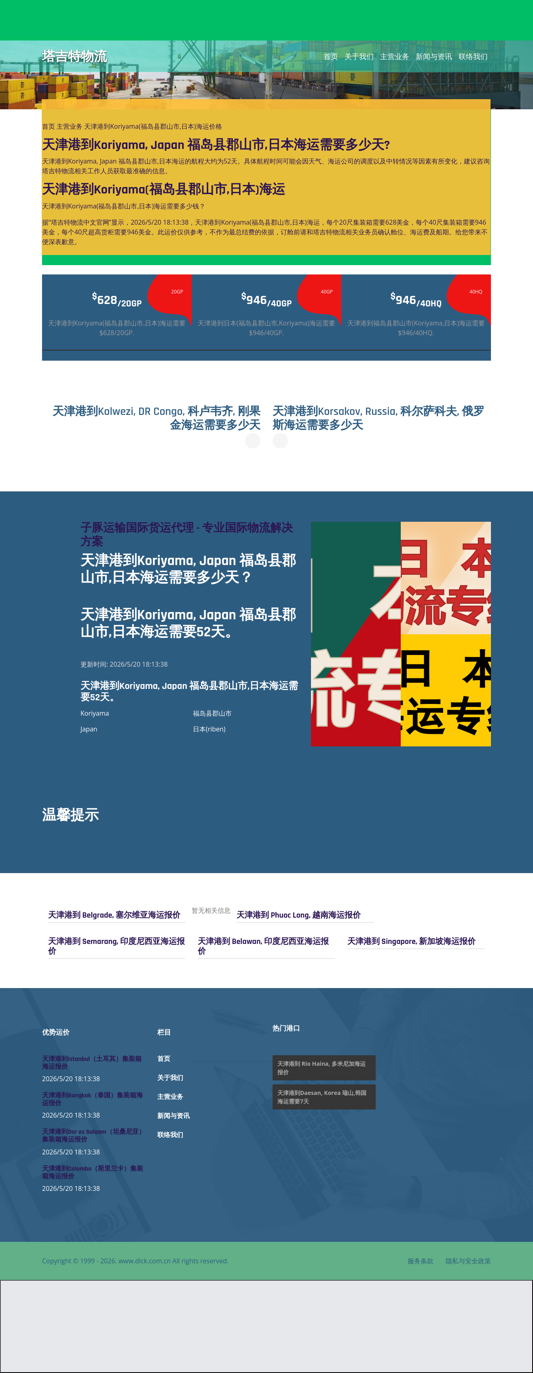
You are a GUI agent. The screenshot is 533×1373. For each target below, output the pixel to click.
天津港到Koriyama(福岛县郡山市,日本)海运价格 (153, 126)
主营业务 (394, 56)
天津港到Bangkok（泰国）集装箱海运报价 (92, 1099)
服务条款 (421, 1260)
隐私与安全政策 (468, 1260)
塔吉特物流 (74, 56)
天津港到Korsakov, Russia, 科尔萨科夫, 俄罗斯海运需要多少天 (378, 418)
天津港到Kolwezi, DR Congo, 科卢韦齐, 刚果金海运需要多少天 (156, 418)
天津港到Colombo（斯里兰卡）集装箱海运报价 (92, 1173)
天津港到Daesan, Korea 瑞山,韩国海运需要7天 (321, 1097)
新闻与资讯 (434, 56)
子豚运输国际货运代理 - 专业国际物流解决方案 (186, 535)
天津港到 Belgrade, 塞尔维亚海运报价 (114, 915)
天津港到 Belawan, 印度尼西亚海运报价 (263, 946)
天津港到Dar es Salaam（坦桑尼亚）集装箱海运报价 (93, 1136)
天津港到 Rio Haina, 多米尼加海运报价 (321, 1068)
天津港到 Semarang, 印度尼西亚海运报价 (116, 946)
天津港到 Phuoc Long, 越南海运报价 (299, 915)
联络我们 (473, 56)
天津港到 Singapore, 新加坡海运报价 (411, 941)
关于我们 (359, 56)
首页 (331, 56)
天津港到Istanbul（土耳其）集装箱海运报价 (92, 1063)
